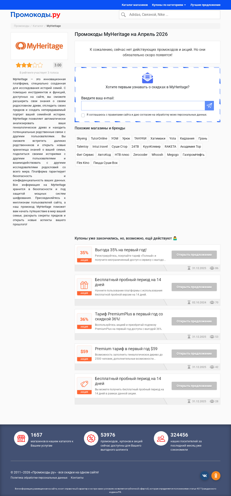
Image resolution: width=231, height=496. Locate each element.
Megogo (173, 161)
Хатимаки (157, 145)
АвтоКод (104, 161)
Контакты (77, 477)
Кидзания (187, 145)
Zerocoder (140, 161)
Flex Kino (83, 169)
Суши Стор (119, 153)
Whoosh (157, 161)
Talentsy (82, 153)
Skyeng (82, 145)
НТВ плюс (122, 161)
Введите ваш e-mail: (97, 104)
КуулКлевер (152, 153)
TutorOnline (99, 145)
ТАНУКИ (140, 145)
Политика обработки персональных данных (39, 477)
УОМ (114, 145)
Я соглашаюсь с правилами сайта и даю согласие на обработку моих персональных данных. (147, 121)
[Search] (169, 17)
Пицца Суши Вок (105, 169)
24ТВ (135, 153)
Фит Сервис (85, 161)
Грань (203, 145)
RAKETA (170, 153)
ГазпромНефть (194, 161)
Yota (172, 145)
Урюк (126, 145)
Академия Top (190, 153)
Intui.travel (100, 153)
